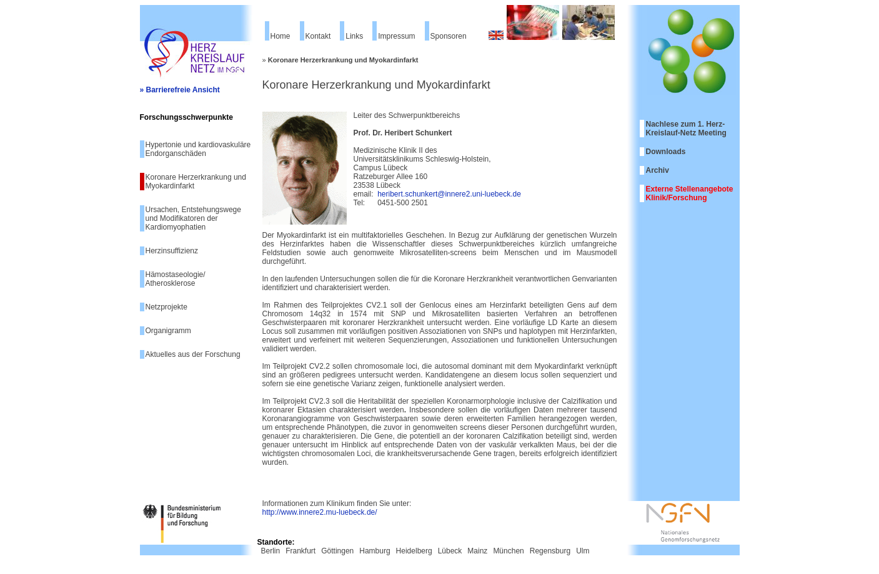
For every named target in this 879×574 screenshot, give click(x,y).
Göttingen (337, 551)
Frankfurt (300, 551)
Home (281, 36)
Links (354, 36)
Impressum (396, 36)
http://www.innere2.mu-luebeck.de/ (319, 512)
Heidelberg (414, 551)
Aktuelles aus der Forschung (193, 354)
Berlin (271, 551)
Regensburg (550, 551)
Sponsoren (448, 36)
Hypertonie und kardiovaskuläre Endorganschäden (198, 149)
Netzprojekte (166, 307)
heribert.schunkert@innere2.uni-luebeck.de (449, 194)
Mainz (477, 551)
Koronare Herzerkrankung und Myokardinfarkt (196, 181)
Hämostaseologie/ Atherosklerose (176, 279)
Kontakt (318, 36)
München (508, 551)
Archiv (657, 170)
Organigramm (168, 330)
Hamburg (374, 551)
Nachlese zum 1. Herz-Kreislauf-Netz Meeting (686, 128)
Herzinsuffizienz (172, 250)
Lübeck (450, 551)
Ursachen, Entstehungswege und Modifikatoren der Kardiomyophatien (193, 218)
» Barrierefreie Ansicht (180, 89)
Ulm (582, 551)
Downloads (666, 151)
